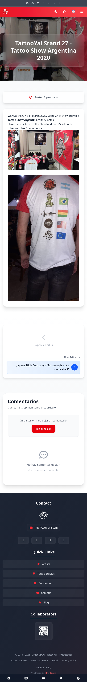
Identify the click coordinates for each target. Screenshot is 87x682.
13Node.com (50, 673)
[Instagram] (43, 3)
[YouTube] (48, 3)
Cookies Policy (43, 667)
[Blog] (27, 3)
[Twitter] (59, 3)
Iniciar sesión (43, 429)
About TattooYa (19, 660)
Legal (55, 660)
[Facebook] (54, 3)
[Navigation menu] (81, 11)
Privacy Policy (69, 660)
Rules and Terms (39, 660)
